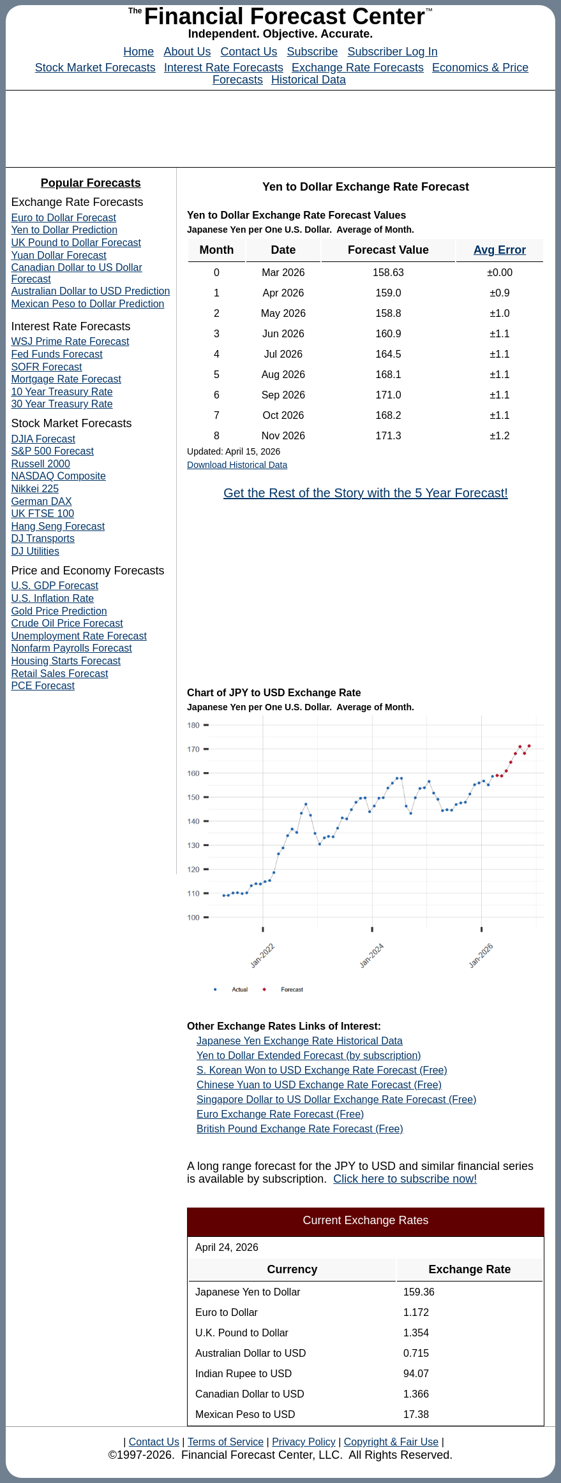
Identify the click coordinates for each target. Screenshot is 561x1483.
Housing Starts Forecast (66, 660)
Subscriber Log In (393, 51)
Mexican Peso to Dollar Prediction (87, 303)
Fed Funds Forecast (56, 354)
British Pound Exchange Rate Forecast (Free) (300, 1128)
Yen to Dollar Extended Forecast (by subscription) (309, 1055)
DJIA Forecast (43, 439)
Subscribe (312, 51)
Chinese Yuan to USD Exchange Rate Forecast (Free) (319, 1084)
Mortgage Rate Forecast (66, 379)
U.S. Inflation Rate (52, 598)
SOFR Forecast (46, 367)
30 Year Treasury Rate (61, 403)
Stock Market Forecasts (95, 67)
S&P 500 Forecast (52, 451)
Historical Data (308, 79)
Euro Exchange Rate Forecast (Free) (280, 1114)
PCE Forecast (43, 685)
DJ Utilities (35, 551)
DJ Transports (43, 538)
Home (138, 51)
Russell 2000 (40, 463)
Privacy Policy (304, 1441)
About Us (187, 51)
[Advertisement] (281, 125)
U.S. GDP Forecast (54, 585)
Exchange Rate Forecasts (358, 67)
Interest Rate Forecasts (223, 67)
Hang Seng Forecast (58, 526)
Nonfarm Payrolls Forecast (71, 648)
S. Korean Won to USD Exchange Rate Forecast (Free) (322, 1070)
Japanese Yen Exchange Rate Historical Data (300, 1040)
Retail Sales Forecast (59, 673)
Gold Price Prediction (59, 611)
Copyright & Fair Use (391, 1441)
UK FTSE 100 (42, 513)
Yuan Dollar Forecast (58, 255)
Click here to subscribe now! (405, 1179)
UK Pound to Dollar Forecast (76, 242)
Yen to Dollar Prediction (64, 229)
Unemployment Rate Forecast (79, 636)
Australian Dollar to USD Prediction (90, 291)
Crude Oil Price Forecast (67, 623)
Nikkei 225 (35, 488)
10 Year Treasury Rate (61, 391)
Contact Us (248, 51)
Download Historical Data (237, 465)
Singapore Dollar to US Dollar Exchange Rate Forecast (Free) (336, 1099)
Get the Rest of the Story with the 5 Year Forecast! (365, 493)
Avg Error (500, 250)
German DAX (41, 501)
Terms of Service (226, 1441)
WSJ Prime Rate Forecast (70, 341)
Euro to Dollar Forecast (63, 217)
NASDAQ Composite (58, 476)
